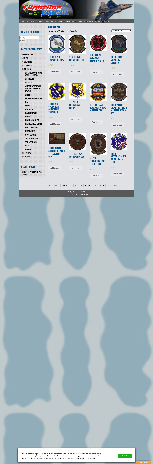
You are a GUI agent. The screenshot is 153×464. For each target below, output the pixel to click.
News (106, 21)
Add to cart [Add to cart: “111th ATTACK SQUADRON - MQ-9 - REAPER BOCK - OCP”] (117, 125)
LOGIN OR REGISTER (35, 21)
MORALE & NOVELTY (31, 127)
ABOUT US (49, 21)
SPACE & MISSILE (30, 135)
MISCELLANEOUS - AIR (32, 120)
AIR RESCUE (29, 82)
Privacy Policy (74, 194)
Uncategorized (27, 62)
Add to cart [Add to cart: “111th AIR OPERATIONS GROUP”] (75, 120)
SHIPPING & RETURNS (87, 21)
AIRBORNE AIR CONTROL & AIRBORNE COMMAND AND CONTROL (33, 88)
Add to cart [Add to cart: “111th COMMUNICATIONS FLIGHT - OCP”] (96, 176)
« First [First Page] (64, 186)
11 (85, 186)
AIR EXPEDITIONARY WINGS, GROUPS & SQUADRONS (33, 74)
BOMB (27, 102)
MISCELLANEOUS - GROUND (33, 124)
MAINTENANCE (29, 109)
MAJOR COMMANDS (31, 113)
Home (23, 21)
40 (103, 186)
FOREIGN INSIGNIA (27, 54)
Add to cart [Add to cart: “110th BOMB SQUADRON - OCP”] (75, 72)
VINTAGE (28, 146)
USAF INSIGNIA (26, 69)
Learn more (92, 458)
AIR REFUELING (29, 79)
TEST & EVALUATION (31, 142)
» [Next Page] (109, 186)
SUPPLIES (25, 58)
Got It (125, 455)
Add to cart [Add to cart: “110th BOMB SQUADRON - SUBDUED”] (117, 74)
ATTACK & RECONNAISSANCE (34, 98)
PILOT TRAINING (30, 131)
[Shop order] (121, 30)
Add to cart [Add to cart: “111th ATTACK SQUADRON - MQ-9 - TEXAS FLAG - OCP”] (55, 168)
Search (22, 40)
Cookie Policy (84, 194)
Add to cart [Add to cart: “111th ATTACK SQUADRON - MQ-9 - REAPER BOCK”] (96, 122)
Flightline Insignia (76, 11)
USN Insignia (26, 157)
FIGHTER (27, 106)
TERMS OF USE (72, 21)
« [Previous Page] (69, 186)
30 (100, 186)
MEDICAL (28, 116)
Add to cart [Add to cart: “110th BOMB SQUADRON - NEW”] (55, 71)
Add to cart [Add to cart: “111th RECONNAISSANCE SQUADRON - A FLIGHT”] (117, 174)
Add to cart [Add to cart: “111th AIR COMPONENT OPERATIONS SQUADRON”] (55, 124)
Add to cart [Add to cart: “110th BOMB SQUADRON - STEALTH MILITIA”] (96, 72)
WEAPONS (28, 149)
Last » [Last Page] (114, 186)
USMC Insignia (26, 153)
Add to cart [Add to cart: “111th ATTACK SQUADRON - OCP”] (75, 168)
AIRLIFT (27, 95)
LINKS (100, 21)
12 (89, 186)
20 (96, 186)
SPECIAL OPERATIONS (32, 138)
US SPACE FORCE (27, 65)
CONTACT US (59, 21)
